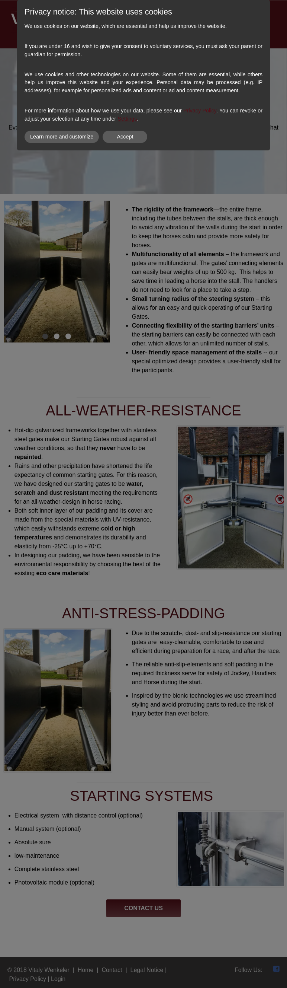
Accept (125, 137)
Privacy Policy (199, 111)
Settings (127, 119)
